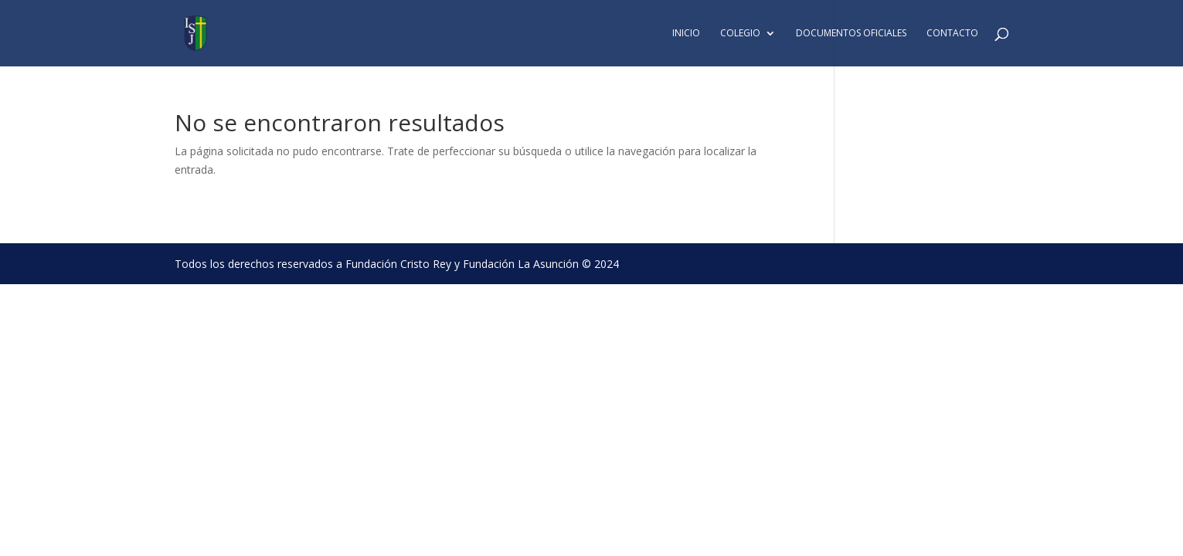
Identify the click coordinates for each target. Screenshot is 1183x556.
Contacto (952, 33)
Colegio (740, 33)
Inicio (686, 33)
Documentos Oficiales (851, 33)
